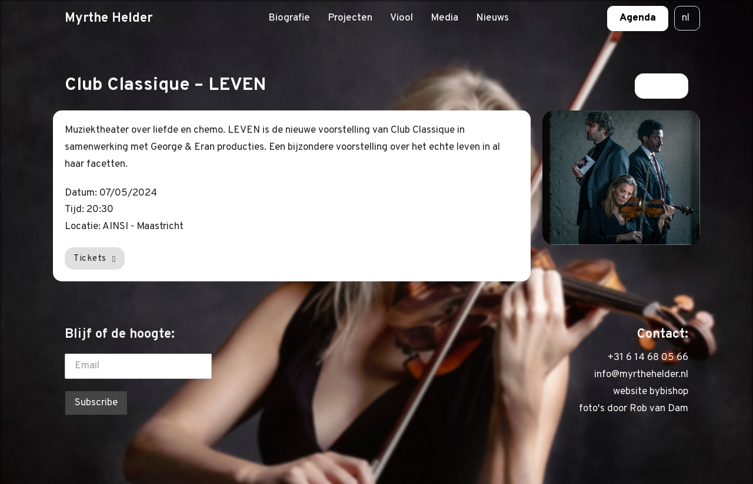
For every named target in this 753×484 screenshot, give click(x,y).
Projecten (350, 18)
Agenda (637, 18)
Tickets (95, 258)
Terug (661, 86)
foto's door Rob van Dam (633, 408)
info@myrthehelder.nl (641, 374)
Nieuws (492, 18)
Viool (401, 18)
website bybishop (650, 391)
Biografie (289, 18)
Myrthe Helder (108, 18)
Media (444, 18)
